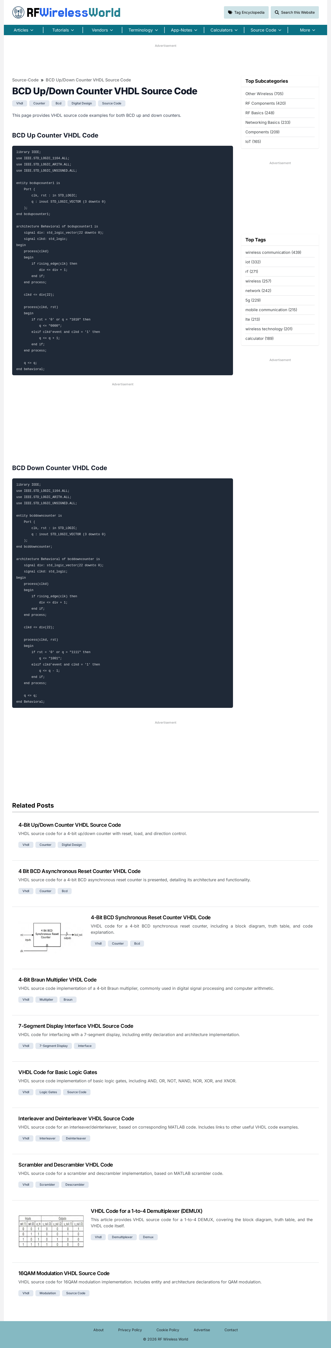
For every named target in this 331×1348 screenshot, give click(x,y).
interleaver (48, 1138)
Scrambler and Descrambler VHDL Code (65, 1165)
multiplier (46, 999)
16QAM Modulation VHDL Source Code (64, 1273)
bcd (58, 103)
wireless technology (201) (268, 328)
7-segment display (54, 1046)
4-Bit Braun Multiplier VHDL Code (57, 980)
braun (68, 999)
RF (66, 12)
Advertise (202, 1330)
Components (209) (262, 131)
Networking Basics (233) (267, 122)
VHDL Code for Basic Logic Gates (57, 1072)
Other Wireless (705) (264, 93)
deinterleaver (76, 1138)
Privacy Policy (130, 1330)
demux (148, 1237)
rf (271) (251, 271)
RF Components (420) (265, 103)
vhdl (19, 103)
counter (39, 103)
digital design (82, 103)
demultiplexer (122, 1237)
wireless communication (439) (273, 252)
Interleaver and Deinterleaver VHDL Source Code (76, 1118)
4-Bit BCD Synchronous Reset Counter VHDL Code (151, 917)
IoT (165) (253, 141)
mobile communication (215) (271, 309)
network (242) (258, 290)
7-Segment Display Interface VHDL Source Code (75, 1026)
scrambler (47, 1184)
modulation (48, 1293)
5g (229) (253, 300)
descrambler (75, 1184)
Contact (231, 1330)
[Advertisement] (165, 59)
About (98, 1330)
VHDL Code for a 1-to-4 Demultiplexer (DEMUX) (146, 1211)
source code (111, 103)
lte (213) (252, 319)
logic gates (48, 1092)
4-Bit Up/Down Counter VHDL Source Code (69, 825)
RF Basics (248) (259, 112)
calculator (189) (259, 338)
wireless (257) (258, 281)
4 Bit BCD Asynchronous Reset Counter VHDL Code (79, 871)
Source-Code (25, 79)
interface (85, 1046)
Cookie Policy (167, 1330)
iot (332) (253, 261)
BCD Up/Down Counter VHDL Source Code (88, 79)
